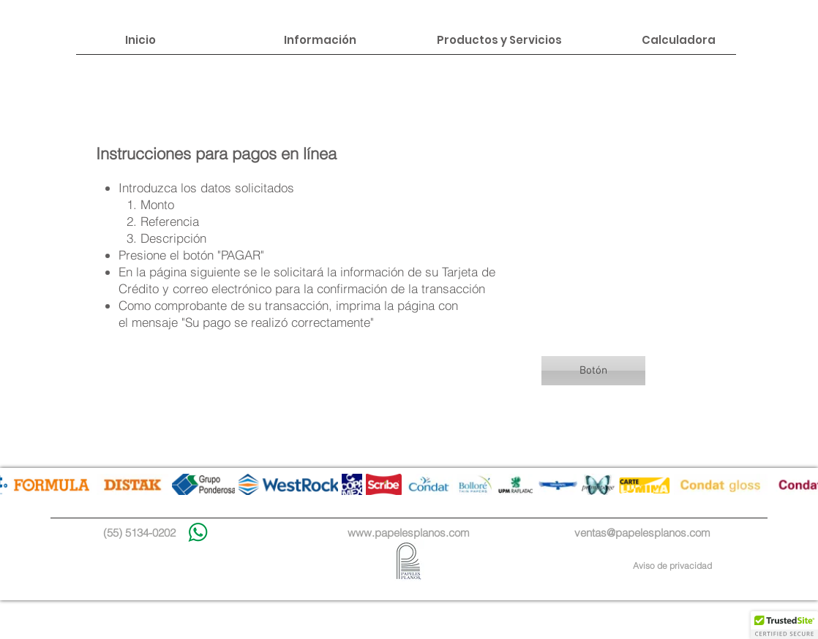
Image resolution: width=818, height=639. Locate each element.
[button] (593, 370)
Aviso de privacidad (672, 565)
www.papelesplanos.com (409, 533)
